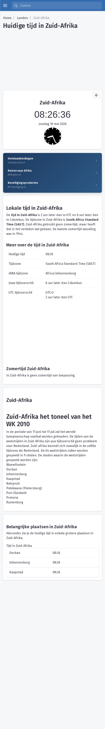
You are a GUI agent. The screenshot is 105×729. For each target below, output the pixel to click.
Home (7, 18)
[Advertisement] (52, 58)
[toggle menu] (5, 5)
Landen (22, 18)
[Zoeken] (60, 5)
